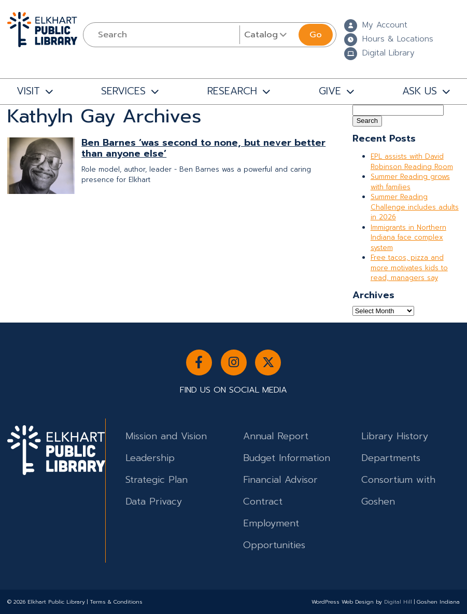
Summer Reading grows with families (410, 182)
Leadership (150, 458)
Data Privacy (153, 501)
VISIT (28, 91)
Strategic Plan (156, 479)
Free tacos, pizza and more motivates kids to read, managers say (409, 268)
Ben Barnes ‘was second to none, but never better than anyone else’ (203, 148)
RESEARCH (232, 91)
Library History (394, 436)
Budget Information (286, 458)
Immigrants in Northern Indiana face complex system (408, 237)
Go (315, 34)
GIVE (330, 91)
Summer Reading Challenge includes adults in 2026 (415, 207)
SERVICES (123, 91)
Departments (390, 458)
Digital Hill (398, 602)
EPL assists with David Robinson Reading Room (412, 161)
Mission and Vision (166, 436)
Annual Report (275, 436)
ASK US (419, 91)
